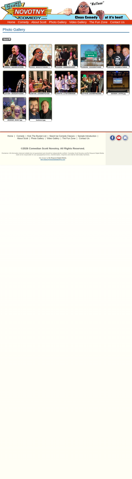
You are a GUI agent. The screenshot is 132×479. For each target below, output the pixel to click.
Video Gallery (78, 22)
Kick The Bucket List (36, 136)
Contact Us (117, 22)
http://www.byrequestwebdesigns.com (52, 159)
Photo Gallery (58, 22)
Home (11, 22)
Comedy (23, 22)
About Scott (38, 22)
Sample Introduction (87, 136)
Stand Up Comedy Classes (62, 136)
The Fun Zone (98, 22)
